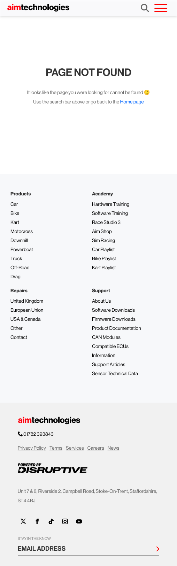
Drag (15, 277)
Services (75, 448)
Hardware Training (110, 204)
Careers (95, 448)
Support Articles (108, 364)
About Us (101, 301)
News (114, 448)
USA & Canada (25, 319)
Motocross (21, 231)
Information (103, 355)
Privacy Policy (32, 448)
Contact (18, 337)
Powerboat (21, 250)
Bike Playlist (104, 259)
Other (16, 328)
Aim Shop (102, 231)
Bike (15, 213)
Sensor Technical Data (115, 374)
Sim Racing (103, 240)
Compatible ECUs (110, 346)
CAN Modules (106, 337)
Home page (132, 102)
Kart (14, 222)
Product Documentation (116, 328)
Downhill (19, 240)
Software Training (110, 213)
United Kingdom (26, 301)
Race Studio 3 (106, 222)
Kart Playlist (104, 268)
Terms (55, 448)
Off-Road (20, 268)
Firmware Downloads (114, 319)
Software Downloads (113, 310)
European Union (26, 310)
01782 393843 (38, 434)
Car (14, 204)
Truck (16, 259)
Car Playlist (103, 250)
